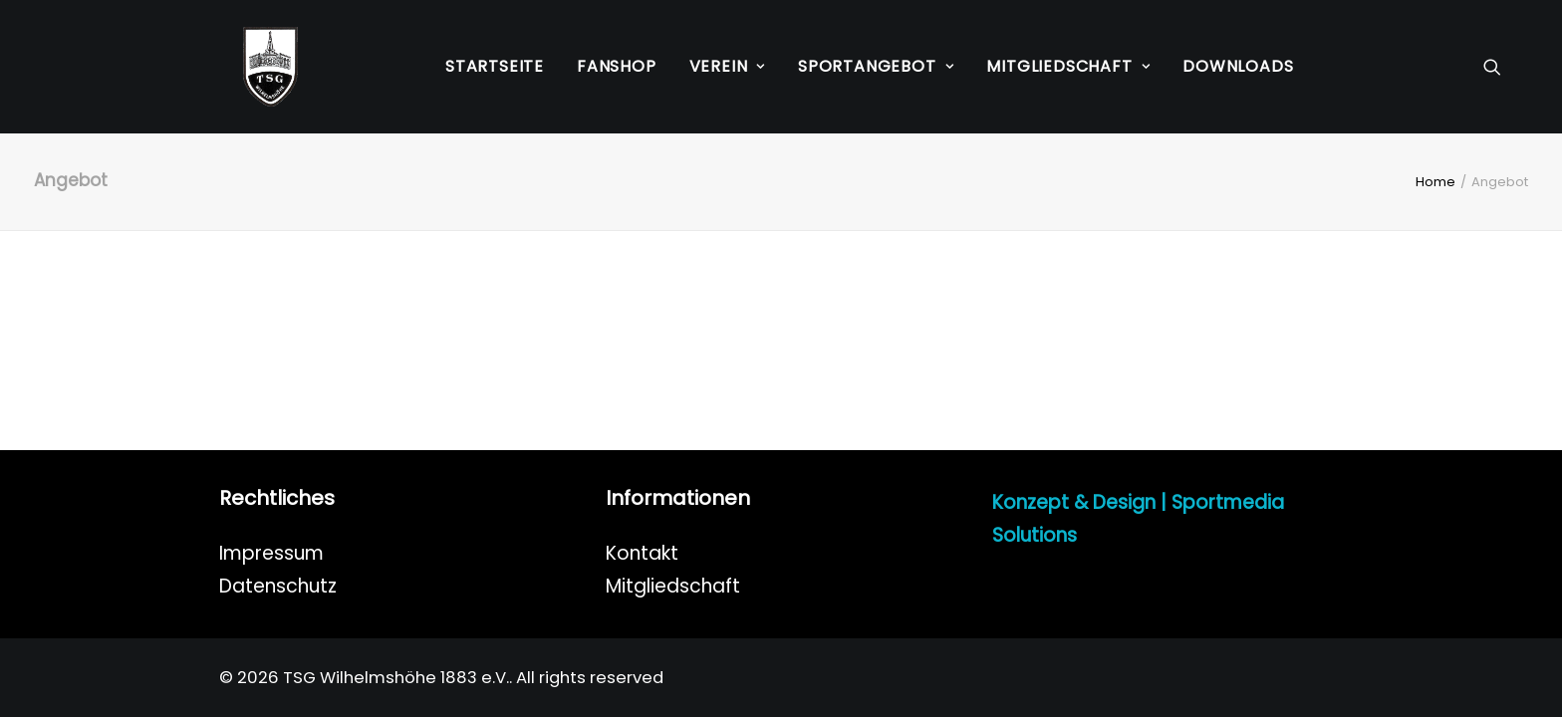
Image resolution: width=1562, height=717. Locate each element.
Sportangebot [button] (875, 66)
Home (1435, 181)
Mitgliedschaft (673, 586)
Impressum (271, 553)
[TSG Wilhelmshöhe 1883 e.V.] (246, 67)
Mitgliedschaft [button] (1068, 66)
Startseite (494, 66)
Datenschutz (278, 586)
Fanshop (616, 66)
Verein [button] (727, 66)
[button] (1501, 66)
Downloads (1237, 66)
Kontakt (642, 553)
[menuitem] (494, 66)
